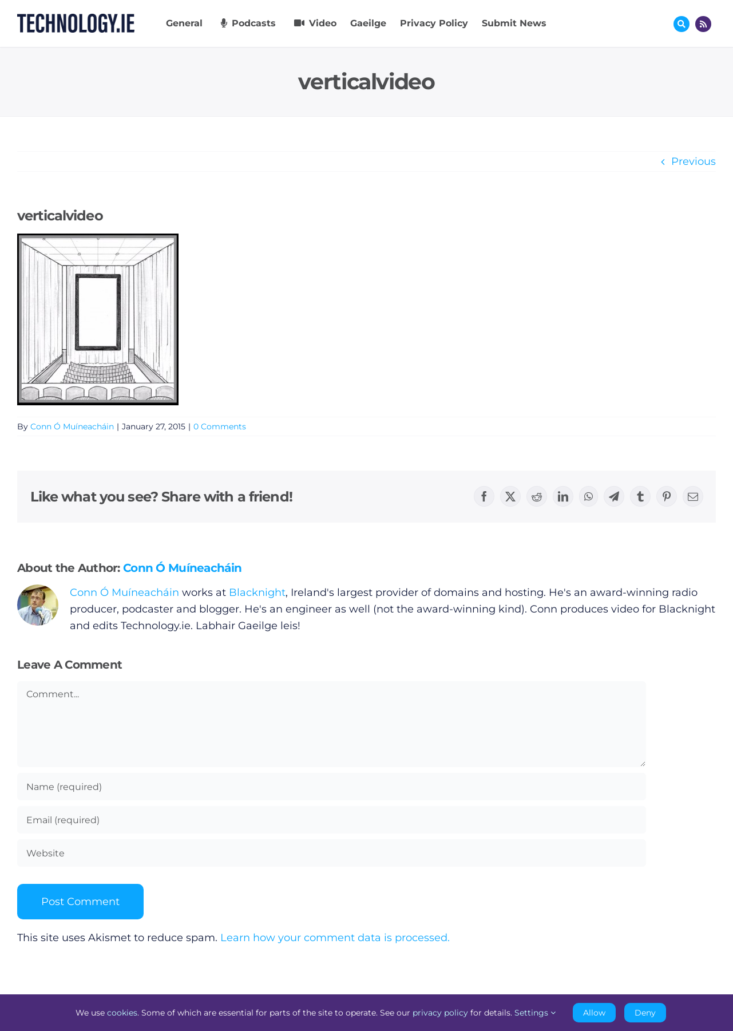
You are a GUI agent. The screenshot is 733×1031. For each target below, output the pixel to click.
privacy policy (440, 1013)
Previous (693, 161)
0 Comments (219, 426)
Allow (594, 1013)
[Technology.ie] (75, 19)
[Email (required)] (331, 820)
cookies (122, 1013)
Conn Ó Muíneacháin (72, 426)
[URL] (331, 853)
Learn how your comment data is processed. (335, 937)
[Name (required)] (331, 786)
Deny (645, 1013)
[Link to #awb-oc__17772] (681, 24)
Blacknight (257, 592)
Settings (535, 1013)
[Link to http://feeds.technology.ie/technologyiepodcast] (703, 24)
